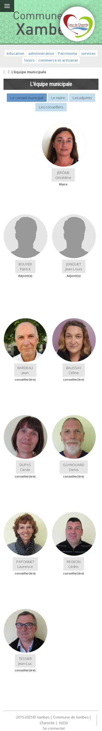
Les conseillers (51, 107)
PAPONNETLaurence (25, 564)
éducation (15, 53)
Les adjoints (82, 97)
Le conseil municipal (26, 97)
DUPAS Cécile (25, 467)
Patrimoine (67, 53)
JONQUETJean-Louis (73, 266)
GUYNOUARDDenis (73, 467)
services (88, 53)
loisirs (29, 60)
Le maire (58, 97)
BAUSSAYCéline (73, 370)
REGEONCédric (74, 564)
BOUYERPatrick (25, 266)
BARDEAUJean (25, 370)
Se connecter (54, 728)
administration (41, 53)
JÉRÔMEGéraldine (63, 175)
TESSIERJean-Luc (25, 661)
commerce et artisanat (58, 60)
